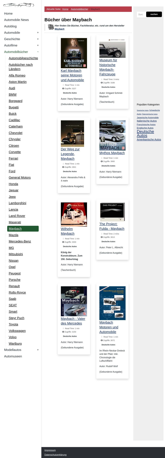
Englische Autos (145, 128)
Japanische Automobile (148, 117)
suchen (154, 14)
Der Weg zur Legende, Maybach (70, 153)
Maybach (59, 29)
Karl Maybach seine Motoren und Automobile (72, 75)
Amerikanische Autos (149, 139)
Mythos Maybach (112, 153)
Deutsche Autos (70, 93)
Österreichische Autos (150, 114)
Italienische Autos (147, 120)
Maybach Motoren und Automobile (108, 327)
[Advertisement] (88, 416)
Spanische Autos (143, 110)
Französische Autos (146, 124)
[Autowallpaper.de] (21, 5)
